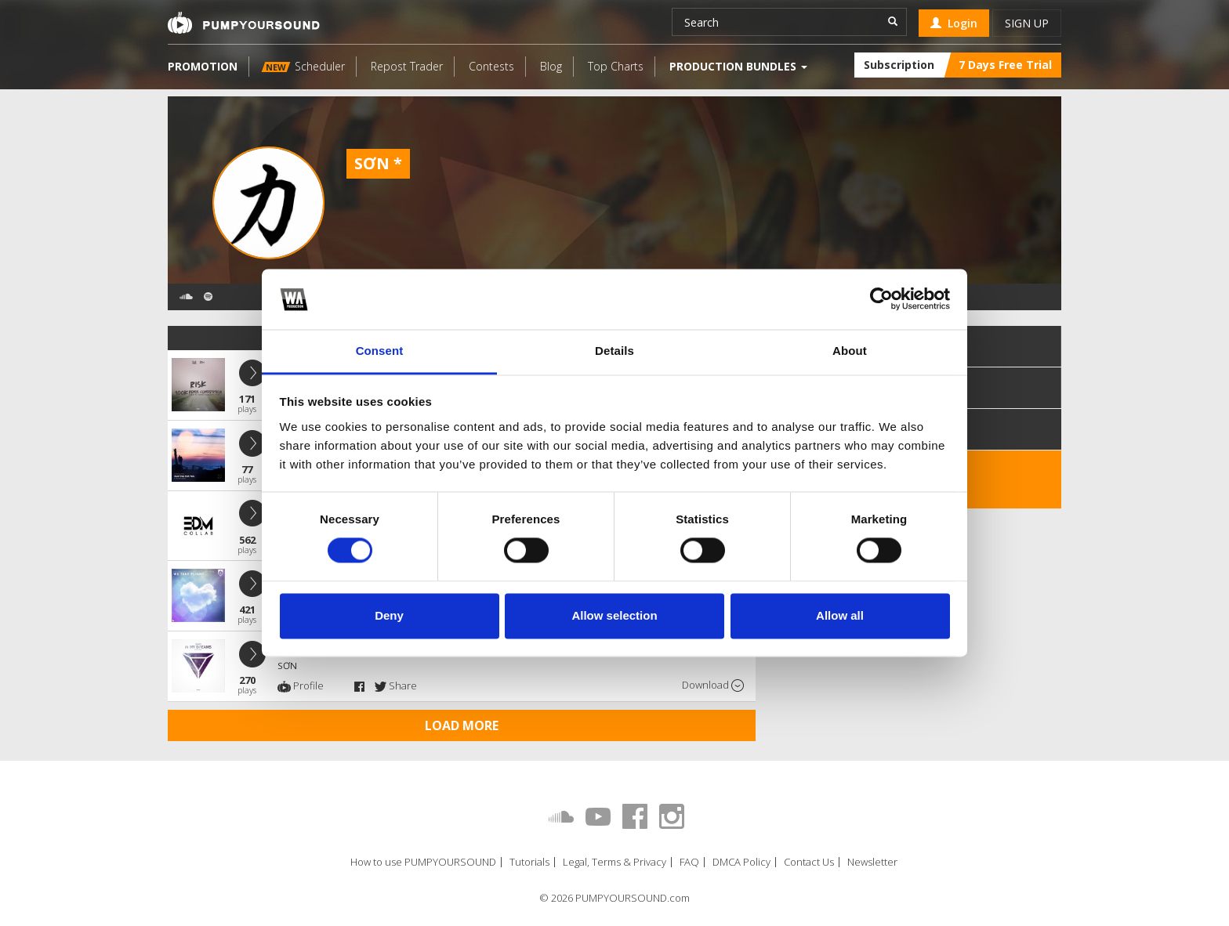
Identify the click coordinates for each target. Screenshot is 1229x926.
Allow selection (614, 615)
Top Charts (616, 66)
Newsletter (872, 862)
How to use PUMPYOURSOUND (423, 862)
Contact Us (809, 862)
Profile (300, 685)
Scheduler (303, 66)
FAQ (689, 862)
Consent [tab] (380, 350)
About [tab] (849, 350)
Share (396, 685)
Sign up (1027, 23)
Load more (461, 725)
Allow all (840, 615)
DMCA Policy (741, 862)
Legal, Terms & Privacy (614, 862)
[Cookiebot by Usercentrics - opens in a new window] (881, 299)
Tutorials (529, 862)
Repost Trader (407, 66)
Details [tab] (614, 350)
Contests (491, 66)
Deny (389, 615)
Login (953, 23)
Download (713, 685)
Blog (551, 66)
